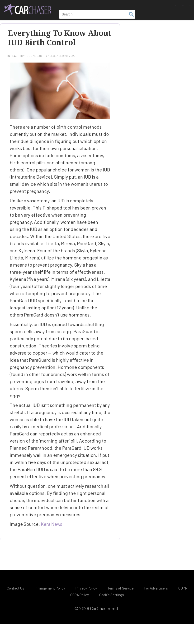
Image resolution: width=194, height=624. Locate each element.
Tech (186, 4)
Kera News (51, 524)
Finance (170, 4)
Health (15, 55)
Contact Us (15, 588)
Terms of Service (120, 588)
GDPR (182, 588)
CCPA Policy (79, 595)
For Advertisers (156, 588)
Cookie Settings (111, 595)
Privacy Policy (86, 588)
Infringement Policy (50, 588)
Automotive (148, 4)
